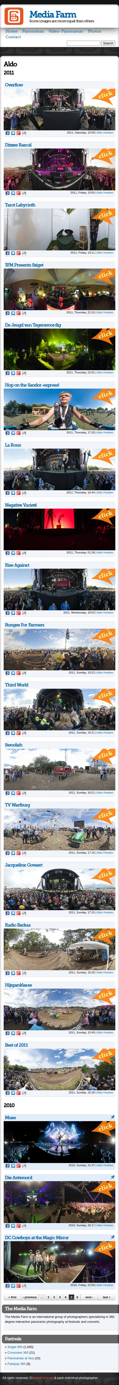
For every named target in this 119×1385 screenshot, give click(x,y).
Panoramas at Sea (21, 1358)
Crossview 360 (18, 1352)
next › (89, 1297)
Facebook (8, 133)
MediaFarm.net (42, 1378)
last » (106, 1297)
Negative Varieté (21, 505)
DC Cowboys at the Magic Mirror (37, 1237)
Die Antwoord (18, 1177)
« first (13, 1297)
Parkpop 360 (17, 1364)
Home (12, 31)
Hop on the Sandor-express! (32, 385)
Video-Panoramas (66, 31)
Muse (10, 1117)
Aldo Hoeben (105, 132)
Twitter (13, 133)
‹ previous (30, 1297)
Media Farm (52, 15)
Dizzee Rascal (18, 145)
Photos (94, 31)
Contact (13, 37)
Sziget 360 (15, 1347)
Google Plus (18, 133)
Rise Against (17, 565)
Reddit (24, 133)
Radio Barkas (17, 925)
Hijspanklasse (18, 985)
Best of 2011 (16, 1045)
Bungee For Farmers (24, 625)
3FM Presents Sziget (24, 265)
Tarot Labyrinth (20, 205)
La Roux (13, 445)
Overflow (14, 85)
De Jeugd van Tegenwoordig (33, 325)
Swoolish (13, 745)
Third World (16, 685)
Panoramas (33, 31)
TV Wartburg (17, 805)
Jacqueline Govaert (23, 865)
